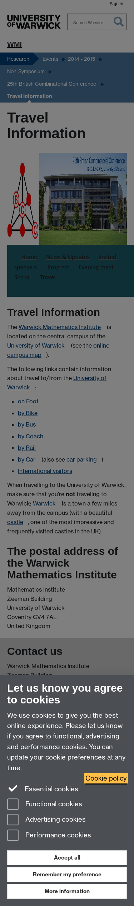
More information (67, 891)
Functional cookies (44, 804)
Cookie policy (106, 778)
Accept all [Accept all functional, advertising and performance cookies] (67, 857)
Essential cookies (42, 788)
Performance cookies (49, 835)
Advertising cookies (46, 820)
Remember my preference (67, 874)
